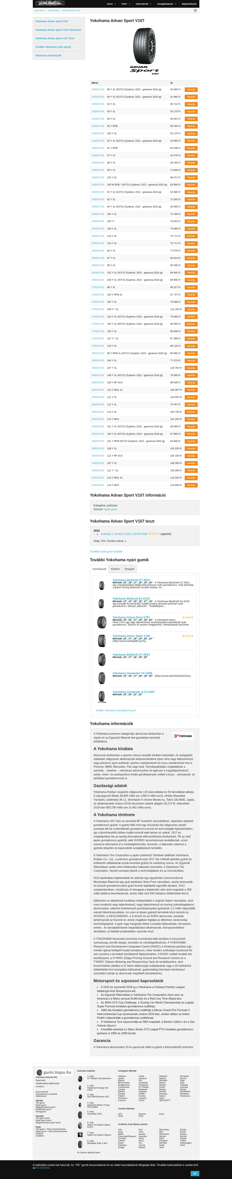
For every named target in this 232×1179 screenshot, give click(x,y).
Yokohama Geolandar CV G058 (132, 673)
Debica (121, 1091)
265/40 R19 (98, 272)
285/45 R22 (98, 419)
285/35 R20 (98, 360)
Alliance (122, 1076)
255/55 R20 (98, 236)
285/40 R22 (98, 389)
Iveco (141, 1140)
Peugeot (163, 1140)
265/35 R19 (98, 265)
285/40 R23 (98, 397)
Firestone (122, 1098)
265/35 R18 (98, 258)
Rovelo (162, 1091)
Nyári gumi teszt (44, 1120)
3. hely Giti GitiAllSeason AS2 (98, 1095)
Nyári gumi (41, 1105)
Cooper (121, 1089)
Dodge (121, 1147)
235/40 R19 (98, 126)
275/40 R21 (98, 338)
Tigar (182, 1080)
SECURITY (165, 1100)
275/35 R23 (98, 309)
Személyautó (99, 569)
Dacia (121, 1143)
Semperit (184, 1076)
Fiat (140, 1129)
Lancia (142, 1145)
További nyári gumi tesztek (106, 551)
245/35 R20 (98, 148)
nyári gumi (110, 509)
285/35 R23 (98, 367)
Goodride (143, 1082)
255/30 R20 (98, 192)
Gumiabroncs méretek (46, 1094)
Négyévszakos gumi (45, 1107)
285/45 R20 (98, 404)
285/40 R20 (98, 375)
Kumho (142, 1096)
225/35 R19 (98, 89)
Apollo (121, 1078)
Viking (183, 1089)
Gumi (110, 4)
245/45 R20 (98, 184)
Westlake (184, 1093)
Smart (183, 1132)
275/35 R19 (98, 294)
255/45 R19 (98, 214)
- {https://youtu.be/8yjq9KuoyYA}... (133, 639)
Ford (141, 1132)
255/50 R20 (98, 228)
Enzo (161, 1114)
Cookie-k (40, 1086)
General (143, 1078)
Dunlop (121, 1093)
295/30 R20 (98, 426)
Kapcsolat (40, 1080)
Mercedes (164, 1129)
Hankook (143, 1089)
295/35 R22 (98, 448)
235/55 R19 (98, 133)
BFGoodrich (124, 1082)
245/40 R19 (98, 162)
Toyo (182, 1082)
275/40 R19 (98, 323)
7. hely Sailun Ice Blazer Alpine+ (99, 1133)
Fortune (122, 1100)
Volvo (182, 1145)
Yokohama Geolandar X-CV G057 (134, 691)
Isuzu (141, 1138)
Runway (163, 1093)
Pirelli (162, 1087)
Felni (124, 4)
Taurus (183, 1078)
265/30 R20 (98, 250)
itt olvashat (42, 1167)
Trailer (183, 1140)
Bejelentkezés (189, 4)
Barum (121, 1080)
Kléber (142, 1093)
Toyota (183, 1138)
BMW (120, 1134)
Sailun (162, 1096)
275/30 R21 (98, 287)
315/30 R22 (98, 463)
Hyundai (143, 1136)
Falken (121, 1096)
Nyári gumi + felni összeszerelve (51, 1131)
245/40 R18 (98, 155)
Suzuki (183, 1136)
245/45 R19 (98, 177)
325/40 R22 (98, 485)
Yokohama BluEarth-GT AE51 (131, 580)
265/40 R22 (98, 279)
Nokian (162, 1085)
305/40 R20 (98, 455)
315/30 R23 (98, 470)
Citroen (121, 1140)
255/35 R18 (98, 206)
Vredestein (185, 1091)
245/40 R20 (98, 170)
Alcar (120, 1116)
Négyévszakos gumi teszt (48, 1122)
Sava (161, 1098)
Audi (120, 1132)
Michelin (163, 1080)
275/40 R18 (98, 316)
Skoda (183, 1129)
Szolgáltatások (165, 4)
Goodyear (143, 1085)
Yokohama (185, 1096)
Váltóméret (41, 1096)
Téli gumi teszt (43, 1118)
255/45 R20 (98, 221)
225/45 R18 (98, 118)
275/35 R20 (98, 301)
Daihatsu (122, 1145)
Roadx (162, 1089)
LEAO (142, 1100)
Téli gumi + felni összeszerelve (51, 1129)
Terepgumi (41, 1111)
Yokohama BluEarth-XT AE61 (131, 654)
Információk (142, 4)
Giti (140, 1080)
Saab (162, 1145)
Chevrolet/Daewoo (127, 1136)
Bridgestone (124, 1085)
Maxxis (162, 1078)
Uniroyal (184, 1087)
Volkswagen (186, 1143)
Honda (142, 1134)
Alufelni (39, 1133)
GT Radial (144, 1087)
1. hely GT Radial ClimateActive (99, 1077)
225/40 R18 (98, 104)
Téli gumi (40, 1102)
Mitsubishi (164, 1134)
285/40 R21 (98, 382)
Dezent (142, 1114)
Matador (163, 1076)
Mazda (142, 1147)
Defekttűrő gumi (43, 1109)
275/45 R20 (98, 345)
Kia (140, 1143)
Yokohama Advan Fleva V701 (131, 617)
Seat (161, 1147)
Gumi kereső (42, 1091)
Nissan (162, 1136)
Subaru (183, 1134)
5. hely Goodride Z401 (94, 1112)
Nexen (162, 1082)
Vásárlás (191, 90)
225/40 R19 (98, 111)
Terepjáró (129, 569)
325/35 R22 (98, 477)
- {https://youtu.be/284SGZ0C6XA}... (152, 676)
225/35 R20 (98, 96)
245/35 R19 (98, 140)
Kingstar (143, 1091)
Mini (161, 1132)
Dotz (141, 1116)
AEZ (120, 1114)
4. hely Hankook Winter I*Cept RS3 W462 (98, 1105)
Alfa (120, 1129)
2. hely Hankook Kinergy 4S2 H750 (98, 1087)
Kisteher (115, 569)
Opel (161, 1138)
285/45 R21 (98, 411)
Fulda (141, 1076)
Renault (163, 1143)
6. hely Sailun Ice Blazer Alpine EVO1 (98, 1124)
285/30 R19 (98, 353)
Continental (123, 1087)
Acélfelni (40, 1135)
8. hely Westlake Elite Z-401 (97, 1142)
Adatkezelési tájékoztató (47, 1083)
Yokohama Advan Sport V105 (131, 635)
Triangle (184, 1085)
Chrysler (122, 1138)
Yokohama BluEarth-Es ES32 (131, 598)
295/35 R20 (98, 433)
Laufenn (143, 1098)
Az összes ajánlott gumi (88, 1152)
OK (195, 1173)
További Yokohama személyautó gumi (115, 710)
